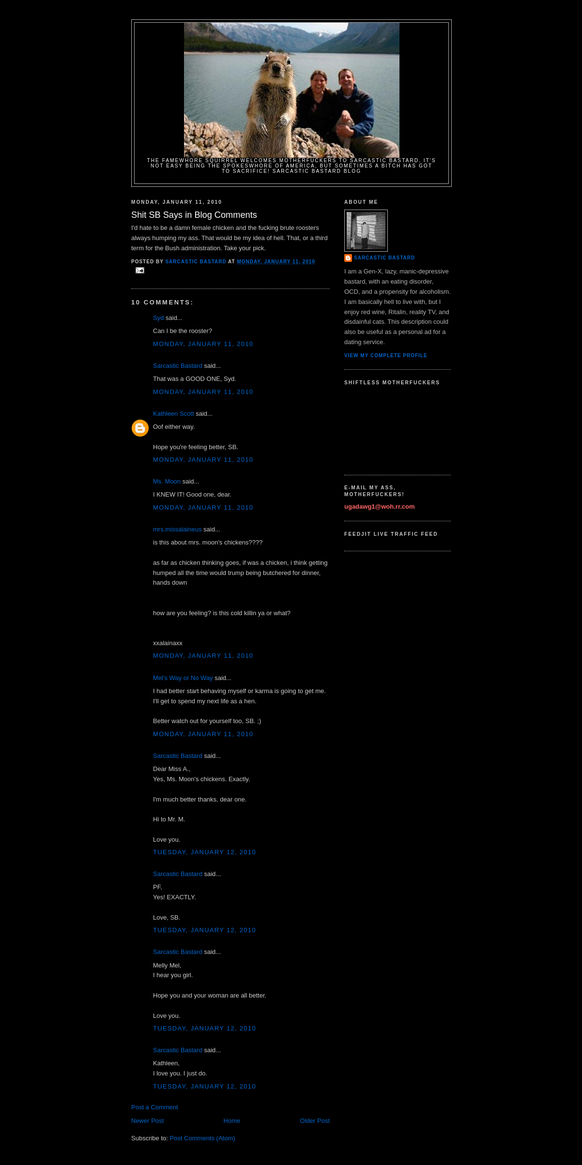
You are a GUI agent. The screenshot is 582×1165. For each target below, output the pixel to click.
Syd (158, 317)
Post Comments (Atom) (202, 1138)
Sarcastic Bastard (177, 365)
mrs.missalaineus (177, 529)
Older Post (315, 1120)
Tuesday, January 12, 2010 (204, 852)
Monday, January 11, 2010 (203, 344)
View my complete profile (386, 355)
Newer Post (147, 1120)
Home (232, 1120)
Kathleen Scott (173, 413)
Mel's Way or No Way (183, 677)
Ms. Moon (167, 481)
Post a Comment (154, 1107)
